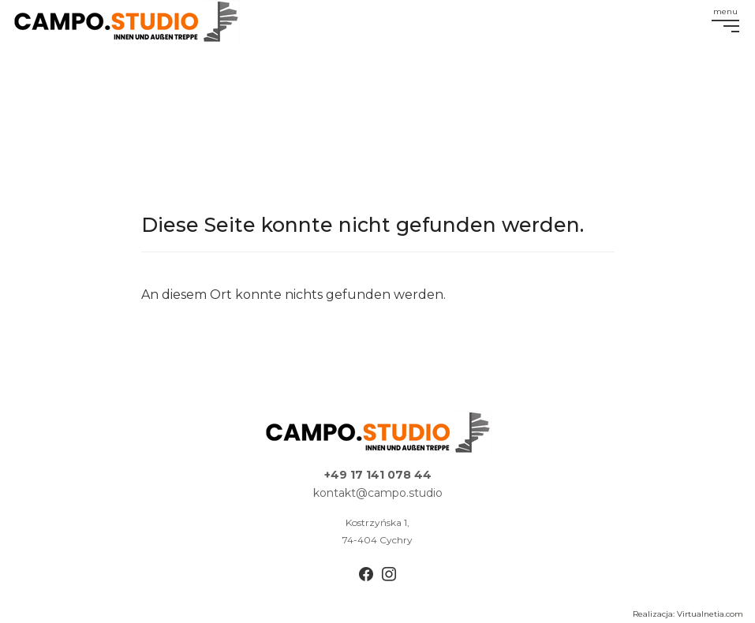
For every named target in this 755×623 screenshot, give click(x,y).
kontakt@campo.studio (378, 493)
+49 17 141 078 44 (378, 475)
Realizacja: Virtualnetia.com (688, 614)
